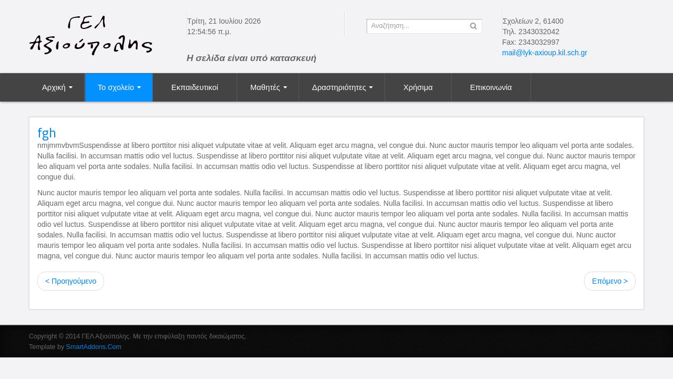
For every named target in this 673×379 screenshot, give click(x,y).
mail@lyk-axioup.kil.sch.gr (544, 52)
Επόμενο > (610, 281)
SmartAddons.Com (93, 347)
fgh (46, 132)
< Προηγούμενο (70, 281)
